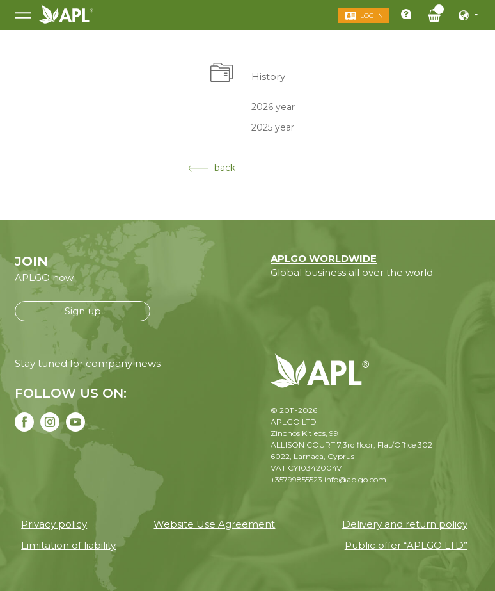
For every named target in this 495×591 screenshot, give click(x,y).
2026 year (273, 106)
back (211, 168)
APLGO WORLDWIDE (324, 258)
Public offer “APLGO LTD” (406, 545)
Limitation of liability (68, 545)
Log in (369, 16)
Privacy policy (54, 524)
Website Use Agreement (214, 524)
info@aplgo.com (355, 479)
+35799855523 (296, 479)
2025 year (272, 127)
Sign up (83, 311)
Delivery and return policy (405, 524)
